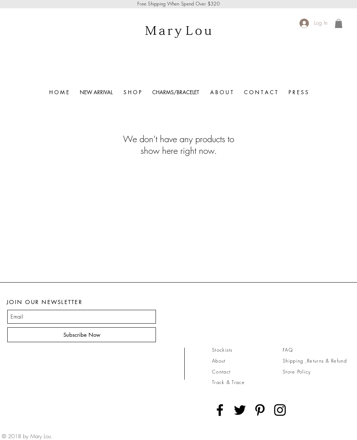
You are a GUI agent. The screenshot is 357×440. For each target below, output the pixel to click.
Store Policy (297, 371)
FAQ (288, 350)
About (219, 360)
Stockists (222, 350)
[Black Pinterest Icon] (260, 410)
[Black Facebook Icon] (220, 410)
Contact (221, 371)
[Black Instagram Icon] (280, 410)
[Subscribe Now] (81, 334)
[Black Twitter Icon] (240, 410)
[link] (338, 23)
